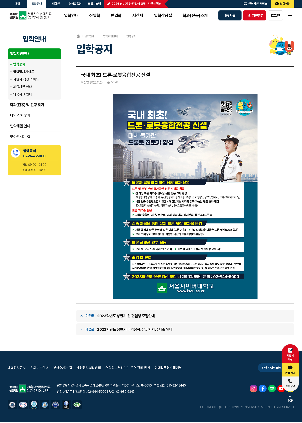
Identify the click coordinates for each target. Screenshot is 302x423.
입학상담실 (163, 15)
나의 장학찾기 (20, 115)
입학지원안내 (19, 53)
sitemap (290, 15)
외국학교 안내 (22, 94)
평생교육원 (75, 4)
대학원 (56, 4)
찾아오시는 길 (20, 136)
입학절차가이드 (23, 72)
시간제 (137, 15)
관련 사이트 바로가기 (269, 368)
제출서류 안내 (22, 87)
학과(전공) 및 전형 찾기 (27, 104)
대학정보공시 (17, 368)
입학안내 (36, 4)
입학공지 (19, 64)
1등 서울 (229, 16)
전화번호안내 (39, 368)
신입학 (94, 15)
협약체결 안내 (20, 126)
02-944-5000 (34, 156)
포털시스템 (94, 4)
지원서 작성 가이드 (26, 79)
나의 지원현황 (255, 16)
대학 (17, 4)
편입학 (116, 15)
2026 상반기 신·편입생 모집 (129, 4)
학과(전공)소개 (195, 15)
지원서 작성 (155, 4)
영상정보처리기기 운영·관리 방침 (127, 368)
